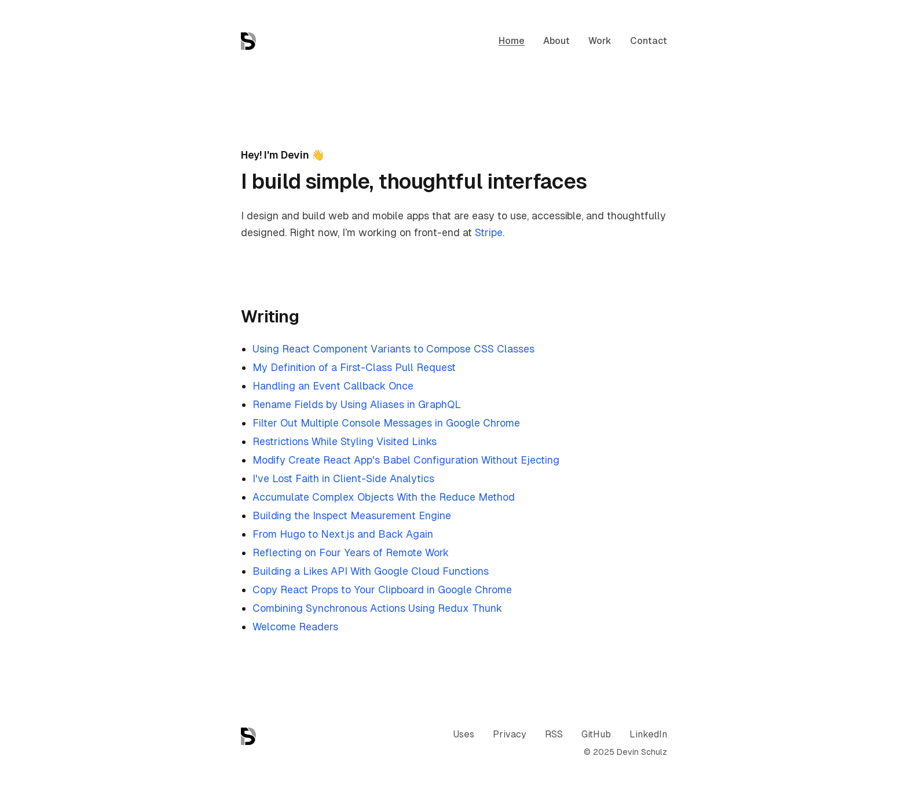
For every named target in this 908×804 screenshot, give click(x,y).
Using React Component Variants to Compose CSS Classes (393, 349)
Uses (463, 734)
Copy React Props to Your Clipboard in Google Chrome (382, 589)
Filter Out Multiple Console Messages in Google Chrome (386, 423)
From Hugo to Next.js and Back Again (342, 534)
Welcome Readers (295, 627)
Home (512, 40)
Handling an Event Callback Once (332, 386)
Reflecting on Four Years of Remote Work (350, 552)
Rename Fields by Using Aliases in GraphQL (356, 404)
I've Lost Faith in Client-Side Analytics (343, 478)
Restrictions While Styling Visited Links (344, 441)
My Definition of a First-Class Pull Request (354, 367)
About (556, 40)
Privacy (509, 734)
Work (600, 40)
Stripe (489, 232)
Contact (648, 40)
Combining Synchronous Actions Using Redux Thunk (377, 608)
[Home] (248, 41)
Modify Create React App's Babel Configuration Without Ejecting (405, 460)
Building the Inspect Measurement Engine (351, 515)
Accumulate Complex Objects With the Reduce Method (383, 497)
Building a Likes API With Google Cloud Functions (370, 571)
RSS (554, 734)
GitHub (596, 734)
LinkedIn (648, 734)
